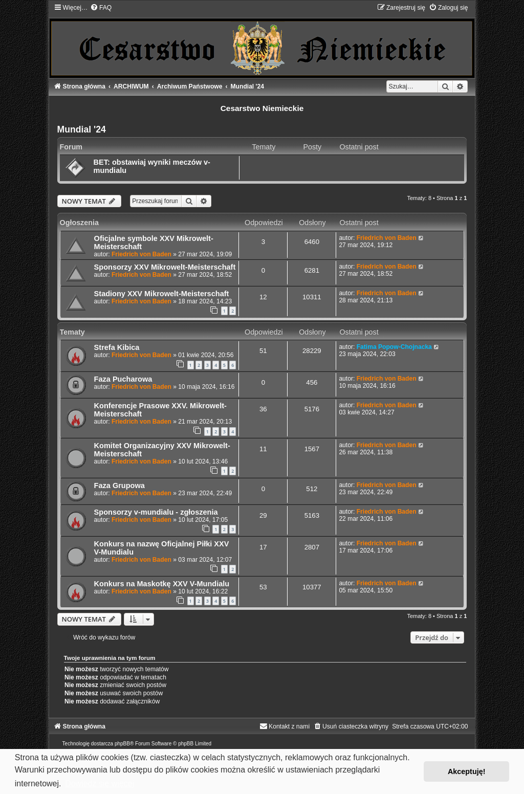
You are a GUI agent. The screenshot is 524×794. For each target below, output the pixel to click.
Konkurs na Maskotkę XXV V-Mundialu (162, 584)
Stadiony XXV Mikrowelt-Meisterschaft (161, 294)
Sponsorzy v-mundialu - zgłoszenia (156, 512)
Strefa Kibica (117, 347)
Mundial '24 (81, 129)
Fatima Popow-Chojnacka (394, 346)
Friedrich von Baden (141, 254)
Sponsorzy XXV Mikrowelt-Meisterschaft (165, 267)
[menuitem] (101, 7)
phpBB (122, 743)
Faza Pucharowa (123, 379)
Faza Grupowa (119, 485)
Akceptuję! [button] (467, 771)
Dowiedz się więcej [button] (99, 783)
